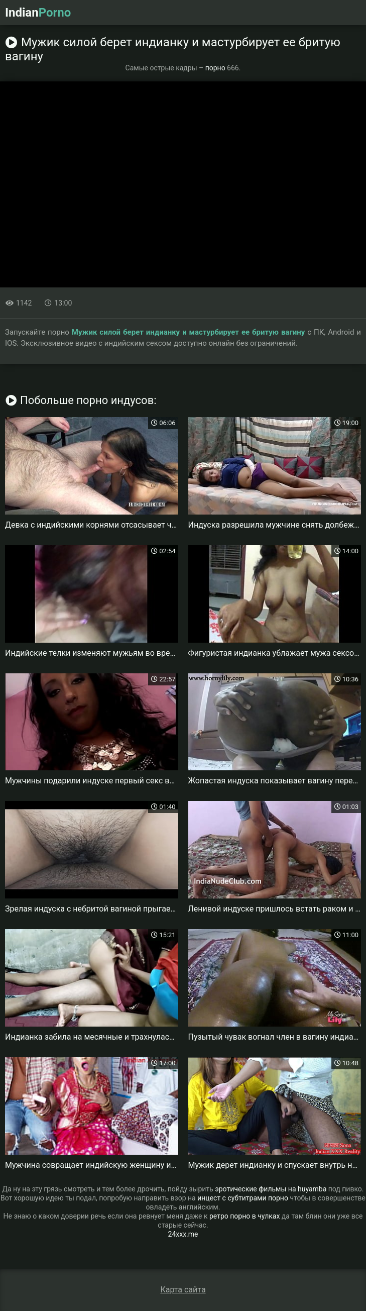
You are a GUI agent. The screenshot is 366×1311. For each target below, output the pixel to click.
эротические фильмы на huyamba (270, 1189)
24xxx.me (183, 1234)
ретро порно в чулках (244, 1216)
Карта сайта (182, 1289)
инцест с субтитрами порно (242, 1198)
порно (215, 68)
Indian (38, 13)
